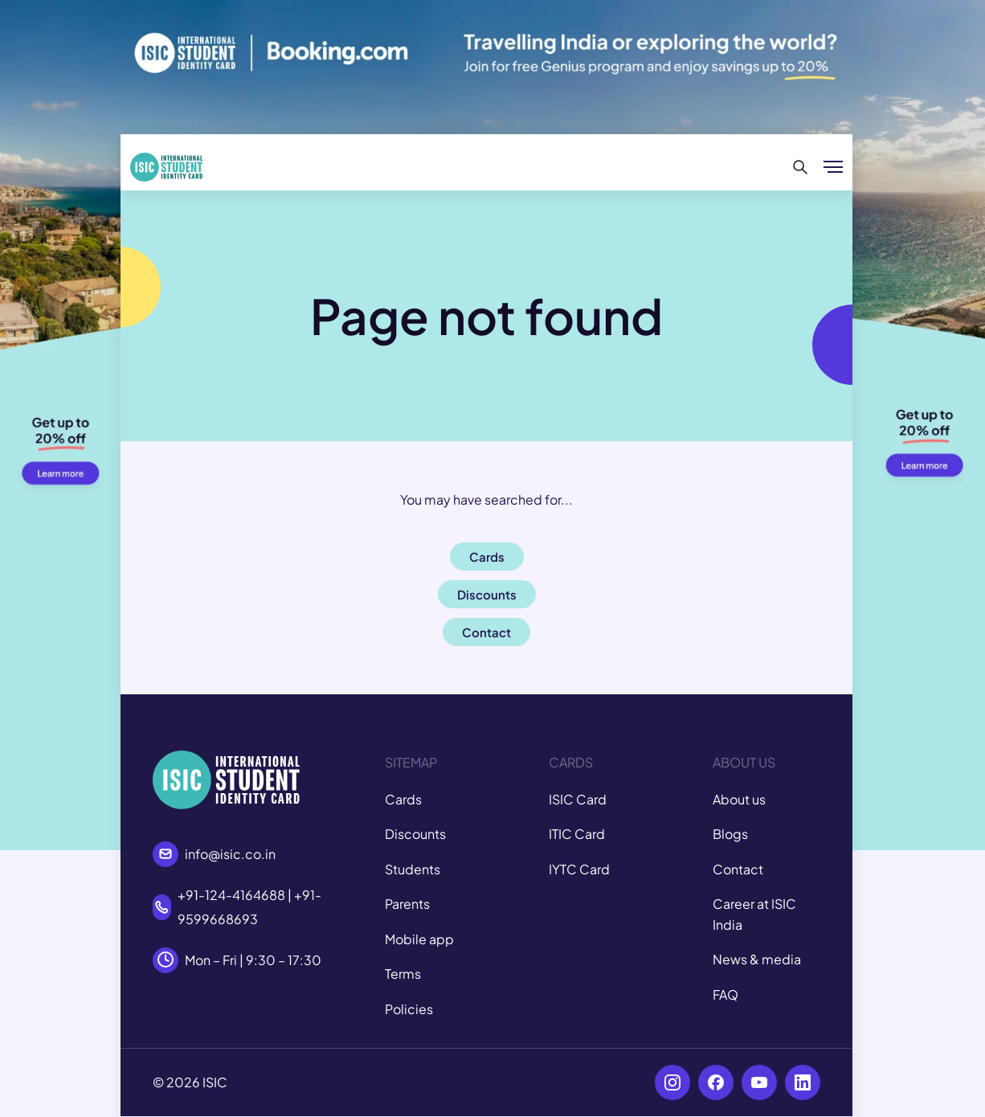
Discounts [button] (487, 594)
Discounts (415, 833)
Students (412, 869)
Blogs (730, 833)
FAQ (725, 994)
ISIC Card (578, 799)
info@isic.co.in (230, 853)
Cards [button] (487, 556)
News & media (757, 959)
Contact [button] (486, 632)
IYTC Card (579, 869)
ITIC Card (577, 833)
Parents (407, 903)
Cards (403, 799)
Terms (403, 973)
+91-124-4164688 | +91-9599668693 (249, 906)
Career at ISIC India (754, 914)
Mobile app (419, 939)
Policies (409, 1008)
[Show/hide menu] (833, 167)
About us (739, 799)
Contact (738, 869)
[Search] (801, 167)
